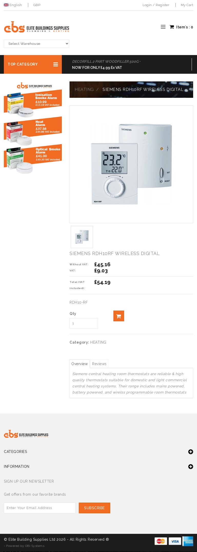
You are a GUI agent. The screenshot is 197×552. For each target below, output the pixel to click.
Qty (73, 314)
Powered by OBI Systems (25, 546)
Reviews (106, 364)
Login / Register (156, 5)
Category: (79, 342)
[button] (33, 64)
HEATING (84, 89)
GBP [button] (37, 5)
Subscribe (95, 508)
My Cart (187, 5)
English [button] (13, 5)
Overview (82, 364)
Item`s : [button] (181, 27)
